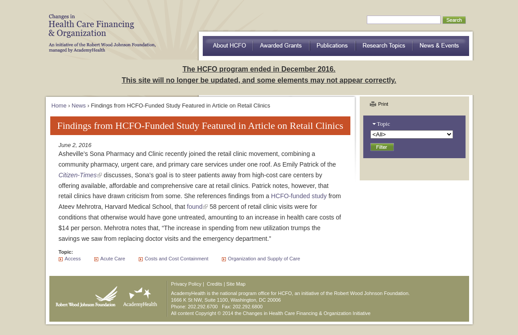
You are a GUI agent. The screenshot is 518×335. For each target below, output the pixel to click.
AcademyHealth (138, 294)
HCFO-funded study (299, 195)
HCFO (99, 26)
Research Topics (384, 46)
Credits (214, 284)
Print (383, 104)
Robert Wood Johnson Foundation (84, 294)
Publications (333, 46)
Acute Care (112, 258)
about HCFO (228, 46)
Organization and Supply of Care (264, 258)
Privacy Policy (186, 284)
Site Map (235, 284)
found (194, 206)
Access (73, 258)
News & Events (441, 46)
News (79, 105)
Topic (383, 123)
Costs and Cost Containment (177, 258)
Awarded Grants (281, 46)
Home (59, 105)
